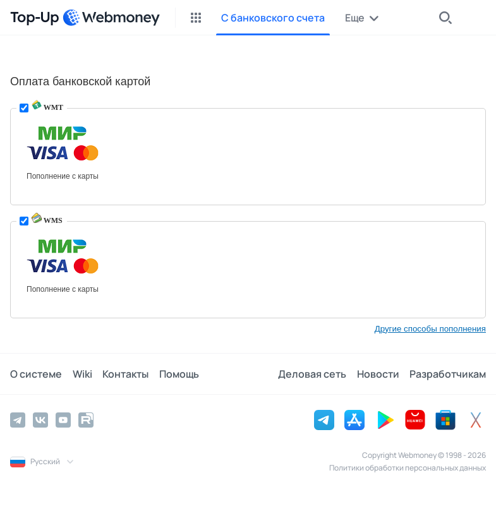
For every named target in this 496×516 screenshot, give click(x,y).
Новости (378, 374)
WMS (47, 220)
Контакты (125, 374)
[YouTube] (63, 420)
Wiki (82, 374)
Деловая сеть (313, 374)
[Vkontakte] (40, 420)
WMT (47, 107)
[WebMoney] (111, 17)
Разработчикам (447, 374)
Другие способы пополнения (430, 328)
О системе (36, 374)
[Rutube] (86, 420)
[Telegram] (17, 420)
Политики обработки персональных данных (407, 467)
